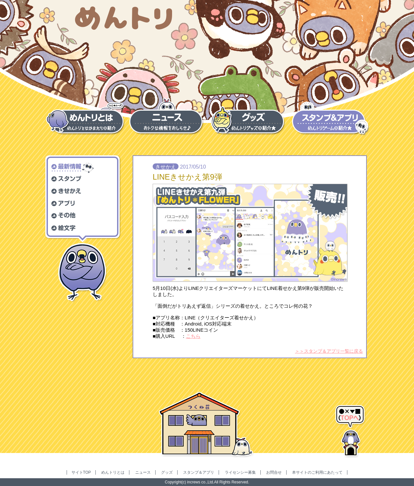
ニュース (143, 472)
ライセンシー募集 (240, 472)
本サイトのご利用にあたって (317, 472)
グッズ (167, 472)
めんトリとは (113, 472)
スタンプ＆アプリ (198, 472)
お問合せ (274, 472)
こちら (193, 336)
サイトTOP (81, 472)
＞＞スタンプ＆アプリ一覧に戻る (329, 351)
